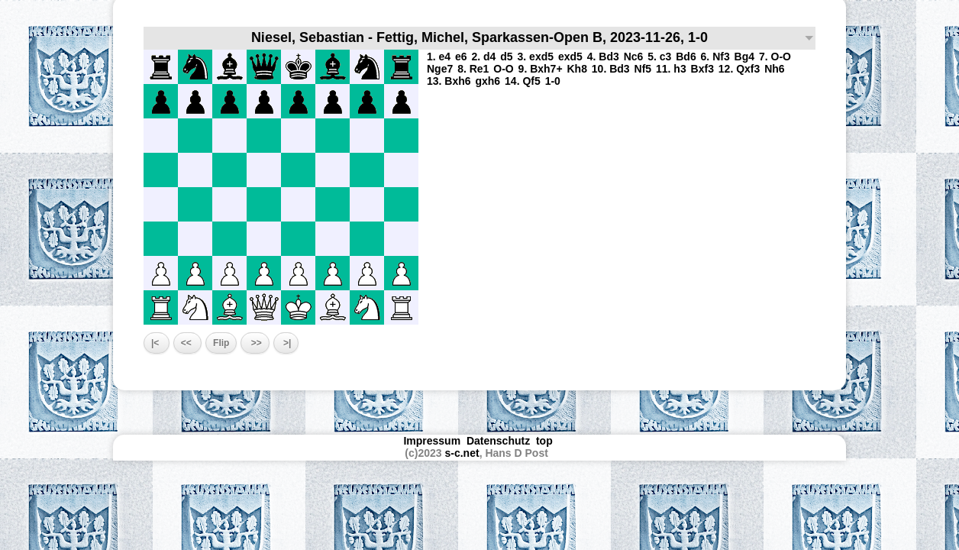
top (546, 441)
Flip (221, 343)
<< (187, 343)
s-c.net (462, 453)
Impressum (431, 441)
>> (254, 343)
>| (286, 343)
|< (156, 343)
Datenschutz (498, 441)
